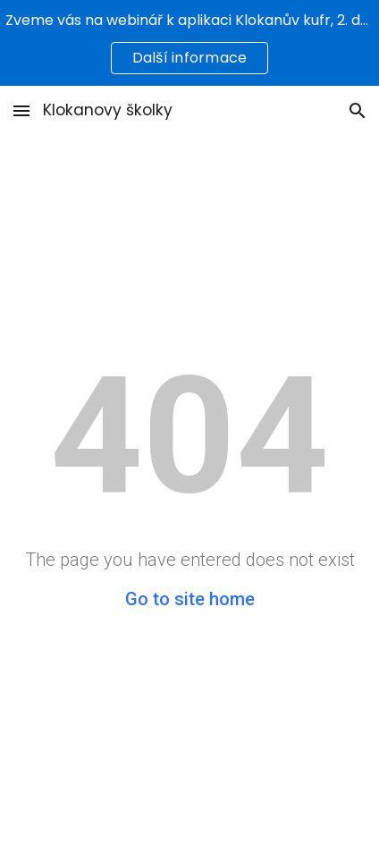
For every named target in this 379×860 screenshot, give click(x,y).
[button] (21, 110)
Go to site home (190, 599)
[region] (189, 43)
